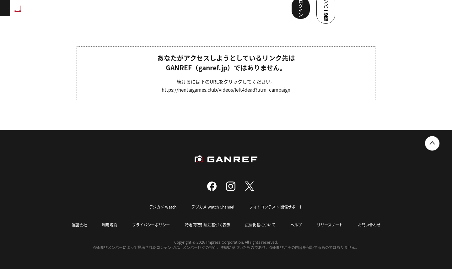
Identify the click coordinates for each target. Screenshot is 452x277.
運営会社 (71, 233)
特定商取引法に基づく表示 (206, 233)
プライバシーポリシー (146, 233)
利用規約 (103, 233)
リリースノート (335, 233)
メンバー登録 (419, 12)
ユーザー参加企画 (264, 12)
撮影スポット (139, 12)
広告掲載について (262, 233)
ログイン (376, 12)
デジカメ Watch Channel (211, 215)
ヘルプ (300, 233)
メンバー (229, 12)
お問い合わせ (376, 233)
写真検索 (170, 12)
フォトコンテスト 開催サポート (279, 215)
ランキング (105, 12)
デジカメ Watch (159, 215)
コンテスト (200, 12)
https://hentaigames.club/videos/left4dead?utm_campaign (226, 98)
